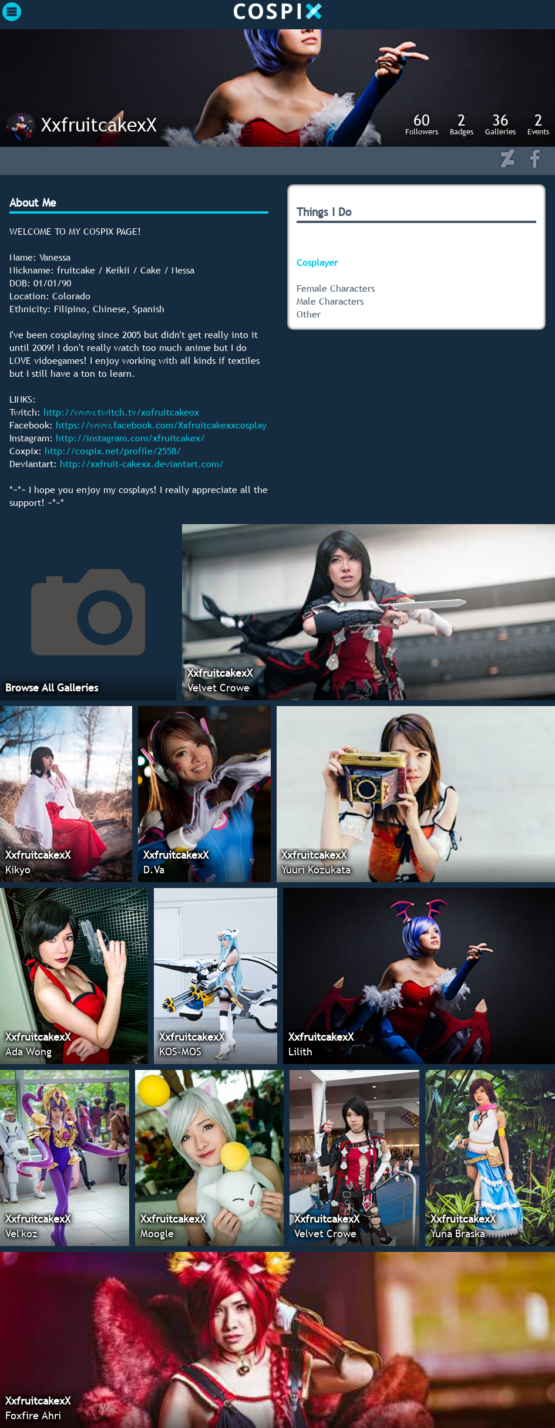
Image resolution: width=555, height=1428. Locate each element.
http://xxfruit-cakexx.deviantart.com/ (142, 463)
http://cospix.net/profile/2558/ (113, 450)
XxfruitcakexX (99, 124)
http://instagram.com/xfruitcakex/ (130, 437)
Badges (461, 124)
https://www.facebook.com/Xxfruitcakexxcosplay (161, 424)
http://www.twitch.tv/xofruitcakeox (121, 412)
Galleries (500, 124)
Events (538, 124)
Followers (421, 124)
